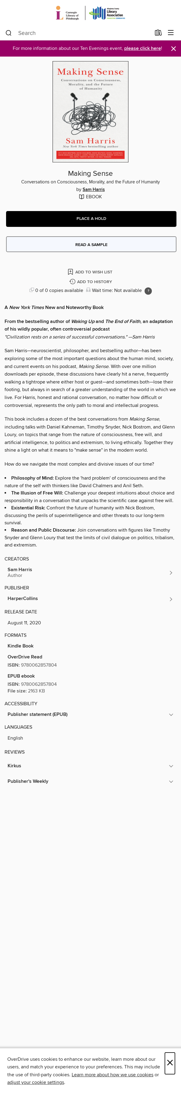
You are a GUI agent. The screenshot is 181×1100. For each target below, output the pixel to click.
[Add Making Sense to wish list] (90, 272)
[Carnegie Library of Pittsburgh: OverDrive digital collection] (90, 13)
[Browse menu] (170, 33)
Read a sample (91, 245)
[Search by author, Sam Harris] (90, 572)
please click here (142, 48)
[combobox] (78, 33)
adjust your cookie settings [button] (35, 1082)
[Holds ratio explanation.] (148, 291)
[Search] (9, 33)
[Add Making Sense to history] (91, 282)
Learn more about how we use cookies (112, 1075)
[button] (91, 219)
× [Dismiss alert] (173, 49)
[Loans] (158, 34)
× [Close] (170, 1063)
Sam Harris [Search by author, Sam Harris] (94, 190)
